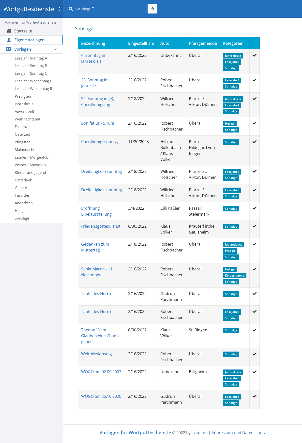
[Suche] (108, 9)
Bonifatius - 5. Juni (97, 123)
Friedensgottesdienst (101, 226)
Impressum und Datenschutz (239, 432)
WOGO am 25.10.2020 (101, 396)
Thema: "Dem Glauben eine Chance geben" (101, 335)
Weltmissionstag (96, 353)
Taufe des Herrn (96, 293)
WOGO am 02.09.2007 (101, 371)
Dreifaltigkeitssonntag (101, 171)
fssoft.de (200, 432)
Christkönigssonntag (100, 141)
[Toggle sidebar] (59, 8)
